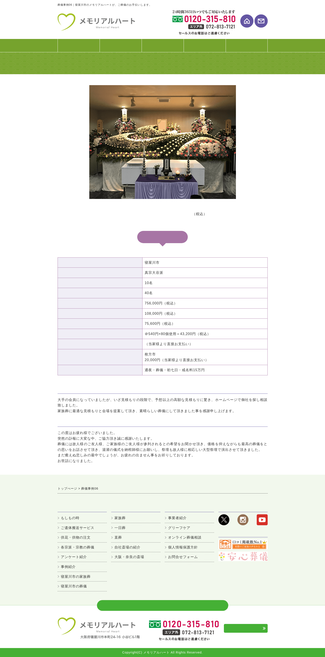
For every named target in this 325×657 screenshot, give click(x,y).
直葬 (118, 537)
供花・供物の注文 (76, 537)
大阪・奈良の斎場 (129, 557)
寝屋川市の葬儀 (74, 586)
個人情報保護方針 (183, 547)
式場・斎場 (163, 47)
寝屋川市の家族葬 (76, 576)
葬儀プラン (121, 47)
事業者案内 (247, 47)
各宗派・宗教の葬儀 (77, 547)
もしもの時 (70, 518)
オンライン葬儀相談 (185, 537)
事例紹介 (68, 567)
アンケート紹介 (74, 557)
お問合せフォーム (183, 557)
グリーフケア (179, 528)
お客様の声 (205, 47)
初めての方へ (79, 47)
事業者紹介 (177, 518)
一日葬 (120, 528)
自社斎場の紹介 (127, 547)
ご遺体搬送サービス (77, 528)
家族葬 (120, 518)
